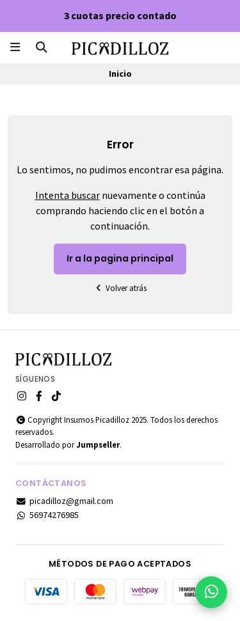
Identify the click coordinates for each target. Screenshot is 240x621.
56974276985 (47, 514)
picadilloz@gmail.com (64, 500)
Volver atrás (120, 288)
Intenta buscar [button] (67, 195)
